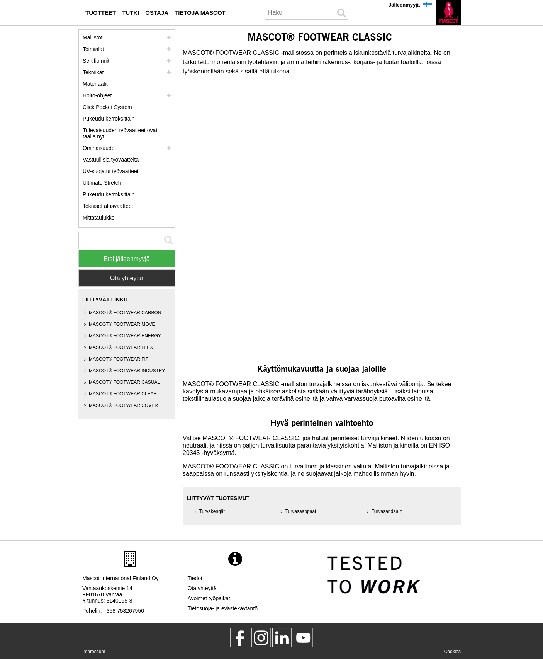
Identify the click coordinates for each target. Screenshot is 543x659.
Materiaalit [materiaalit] (95, 84)
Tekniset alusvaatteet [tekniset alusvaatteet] (108, 206)
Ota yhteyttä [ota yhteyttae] (202, 588)
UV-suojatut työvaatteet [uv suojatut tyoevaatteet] (111, 171)
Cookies (452, 651)
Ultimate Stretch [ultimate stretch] (102, 183)
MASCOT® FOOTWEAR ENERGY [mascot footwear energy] (125, 336)
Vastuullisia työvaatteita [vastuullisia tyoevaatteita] (111, 160)
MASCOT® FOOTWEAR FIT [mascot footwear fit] (118, 359)
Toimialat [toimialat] (93, 49)
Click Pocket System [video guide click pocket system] (107, 107)
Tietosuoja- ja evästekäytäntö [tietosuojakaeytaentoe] (223, 608)
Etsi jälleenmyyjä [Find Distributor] (126, 258)
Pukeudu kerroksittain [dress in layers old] (109, 194)
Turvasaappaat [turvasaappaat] (300, 511)
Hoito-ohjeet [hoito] (97, 95)
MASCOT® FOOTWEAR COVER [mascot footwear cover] (123, 405)
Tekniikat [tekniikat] (93, 72)
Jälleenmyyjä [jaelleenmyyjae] (404, 5)
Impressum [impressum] (93, 651)
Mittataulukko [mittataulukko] (98, 218)
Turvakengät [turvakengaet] (212, 511)
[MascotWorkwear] (239, 637)
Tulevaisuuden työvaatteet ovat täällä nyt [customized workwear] (120, 133)
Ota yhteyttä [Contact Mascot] (126, 278)
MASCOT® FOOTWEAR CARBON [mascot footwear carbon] (125, 312)
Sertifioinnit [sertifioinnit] (96, 61)
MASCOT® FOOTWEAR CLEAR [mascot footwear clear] (123, 394)
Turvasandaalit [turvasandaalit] (387, 511)
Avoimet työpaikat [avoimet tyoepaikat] (209, 598)
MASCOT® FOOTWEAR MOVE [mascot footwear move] (122, 324)
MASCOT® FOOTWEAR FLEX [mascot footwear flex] (121, 347)
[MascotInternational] (303, 637)
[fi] (448, 12)
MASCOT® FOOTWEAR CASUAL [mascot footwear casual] (124, 382)
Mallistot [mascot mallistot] (92, 37)
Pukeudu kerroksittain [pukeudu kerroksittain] (109, 119)
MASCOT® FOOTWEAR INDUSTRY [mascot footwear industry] (127, 370)
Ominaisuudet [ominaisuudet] (99, 148)
